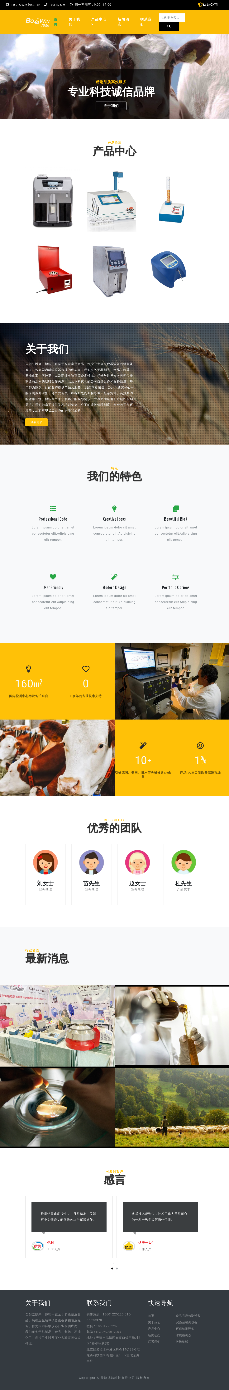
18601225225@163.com (26, 5)
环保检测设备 (185, 1329)
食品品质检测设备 (188, 1316)
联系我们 (146, 22)
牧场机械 (182, 1342)
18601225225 (58, 5)
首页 (59, 22)
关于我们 (74, 22)
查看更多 (36, 422)
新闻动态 (123, 22)
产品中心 (99, 22)
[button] (92, 24)
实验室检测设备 (186, 1322)
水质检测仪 (183, 1335)
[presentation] (113, 1263)
